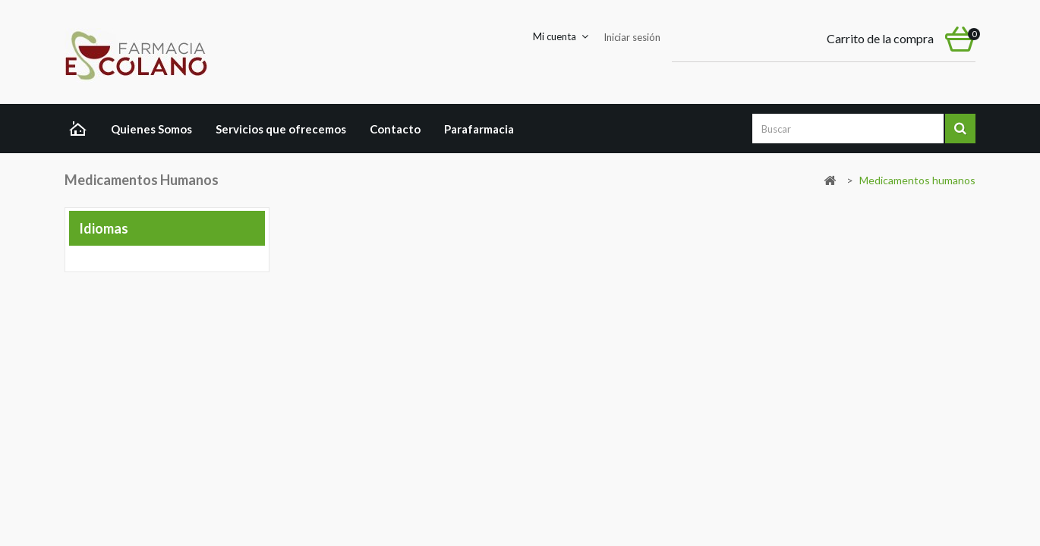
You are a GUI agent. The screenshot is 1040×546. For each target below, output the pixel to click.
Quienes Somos (151, 129)
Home (82, 130)
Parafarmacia (479, 129)
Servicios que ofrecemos (281, 129)
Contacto (395, 129)
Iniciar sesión (632, 37)
